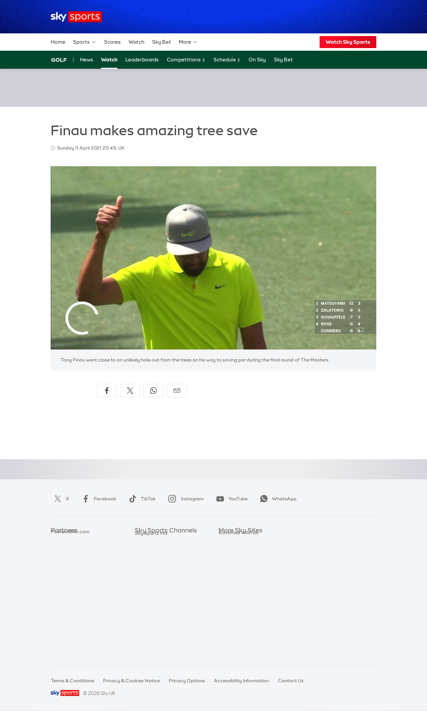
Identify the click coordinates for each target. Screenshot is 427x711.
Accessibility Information (241, 680)
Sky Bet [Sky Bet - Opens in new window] (283, 59)
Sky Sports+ (148, 630)
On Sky (257, 59)
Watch (136, 41)
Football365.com (70, 570)
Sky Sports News (153, 620)
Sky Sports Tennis (154, 600)
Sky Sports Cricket (155, 570)
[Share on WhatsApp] (153, 390)
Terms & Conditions (72, 680)
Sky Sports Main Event (159, 540)
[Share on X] (130, 390)
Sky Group (230, 570)
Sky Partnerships (237, 590)
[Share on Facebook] (107, 390)
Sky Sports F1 (150, 590)
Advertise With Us (239, 620)
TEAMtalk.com (68, 560)
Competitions (186, 60)
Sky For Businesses (240, 580)
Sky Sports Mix (151, 650)
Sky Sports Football (157, 560)
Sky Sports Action (155, 610)
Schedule (227, 60)
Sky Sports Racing (155, 640)
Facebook (97, 498)
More (188, 42)
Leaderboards (142, 59)
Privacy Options (187, 680)
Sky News (229, 550)
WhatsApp (277, 498)
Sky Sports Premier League (165, 550)
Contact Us (291, 680)
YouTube (231, 498)
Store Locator (234, 610)
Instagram (184, 498)
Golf (59, 59)
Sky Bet (161, 41)
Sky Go (227, 560)
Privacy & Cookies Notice (131, 680)
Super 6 (59, 550)
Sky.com (228, 540)
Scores (112, 41)
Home (58, 41)
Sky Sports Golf (152, 580)
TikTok (141, 498)
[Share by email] (177, 390)
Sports (84, 42)
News (86, 59)
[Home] (76, 16)
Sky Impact (231, 600)
